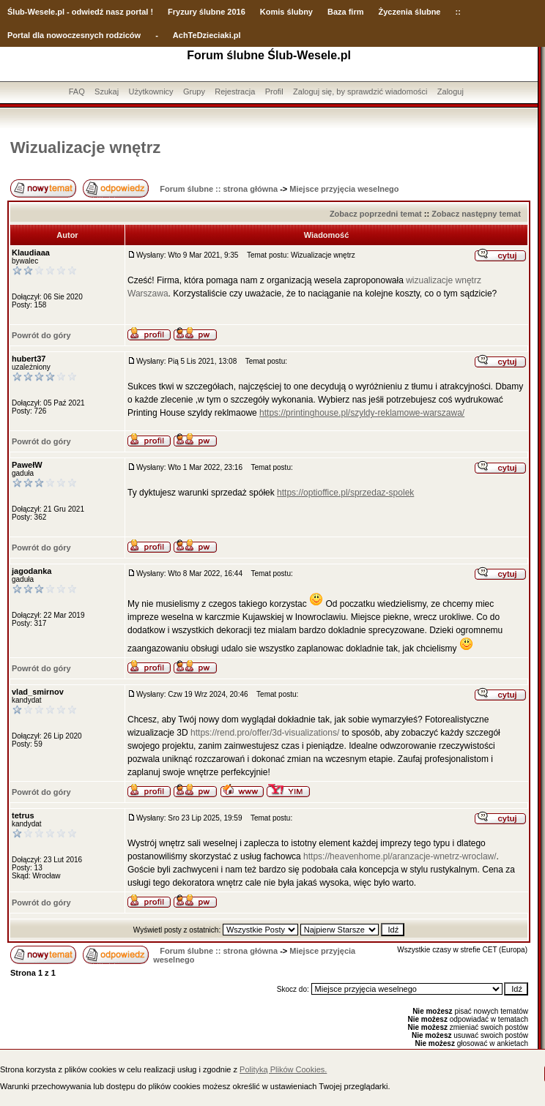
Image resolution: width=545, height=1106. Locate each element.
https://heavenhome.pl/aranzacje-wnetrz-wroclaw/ (399, 856)
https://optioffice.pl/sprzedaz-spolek (345, 492)
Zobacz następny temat (476, 213)
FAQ (77, 91)
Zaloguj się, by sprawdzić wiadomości (360, 91)
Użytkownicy (150, 91)
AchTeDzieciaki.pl (207, 35)
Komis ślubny (286, 11)
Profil (274, 91)
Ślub (16, 11)
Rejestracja (235, 91)
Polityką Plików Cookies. (283, 1069)
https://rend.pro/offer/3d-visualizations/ (264, 733)
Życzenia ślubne (410, 11)
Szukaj (106, 91)
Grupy (194, 91)
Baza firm (345, 11)
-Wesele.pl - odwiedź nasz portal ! (89, 11)
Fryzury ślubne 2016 (206, 11)
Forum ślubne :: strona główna (219, 188)
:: (457, 11)
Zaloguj (450, 91)
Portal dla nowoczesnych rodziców (74, 35)
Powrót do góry (41, 335)
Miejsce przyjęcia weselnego (343, 188)
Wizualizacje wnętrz (85, 147)
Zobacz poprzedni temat (376, 213)
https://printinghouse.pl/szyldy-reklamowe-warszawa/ (361, 413)
